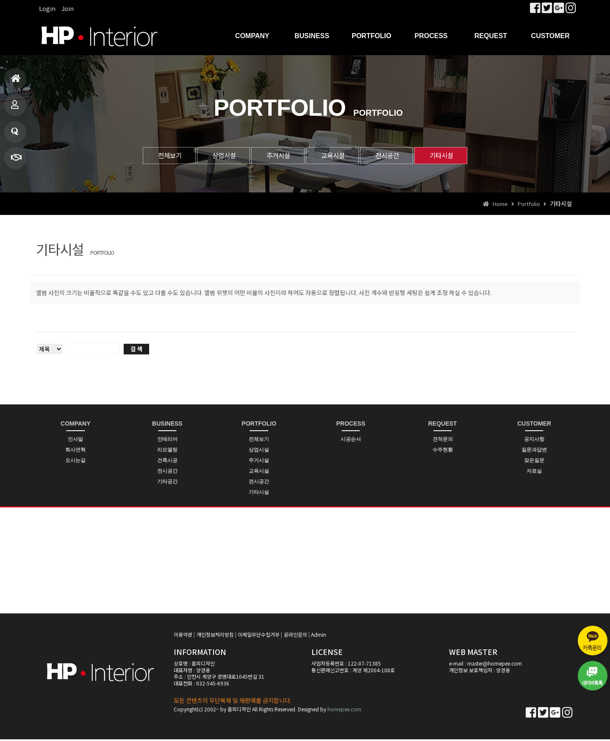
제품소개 (15, 108)
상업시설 (213, 156)
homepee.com (344, 711)
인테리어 (167, 441)
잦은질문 (534, 462)
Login (47, 8)
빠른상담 (16, 161)
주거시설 (274, 156)
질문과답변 (15, 135)
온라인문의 (295, 636)
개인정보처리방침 (215, 636)
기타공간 (167, 483)
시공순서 (351, 441)
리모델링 (167, 451)
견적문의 (443, 441)
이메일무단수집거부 (259, 636)
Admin (318, 636)
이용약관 (183, 636)
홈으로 (16, 82)
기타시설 (458, 156)
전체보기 (151, 156)
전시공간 (397, 156)
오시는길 (75, 462)
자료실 (534, 473)
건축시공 (167, 462)
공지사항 (534, 441)
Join (67, 8)
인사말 (75, 441)
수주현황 (443, 451)
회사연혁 (75, 451)
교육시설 (336, 156)
